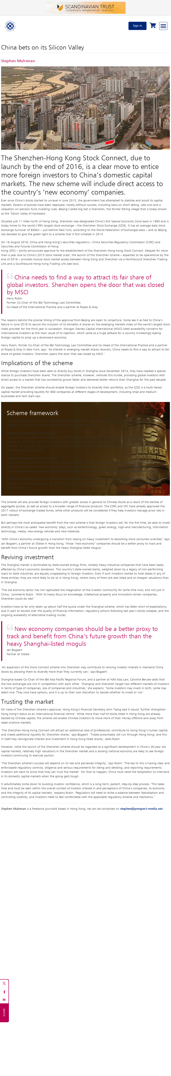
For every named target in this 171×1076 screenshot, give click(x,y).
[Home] (10, 25)
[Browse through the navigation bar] (163, 26)
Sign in (137, 25)
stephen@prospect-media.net (141, 808)
